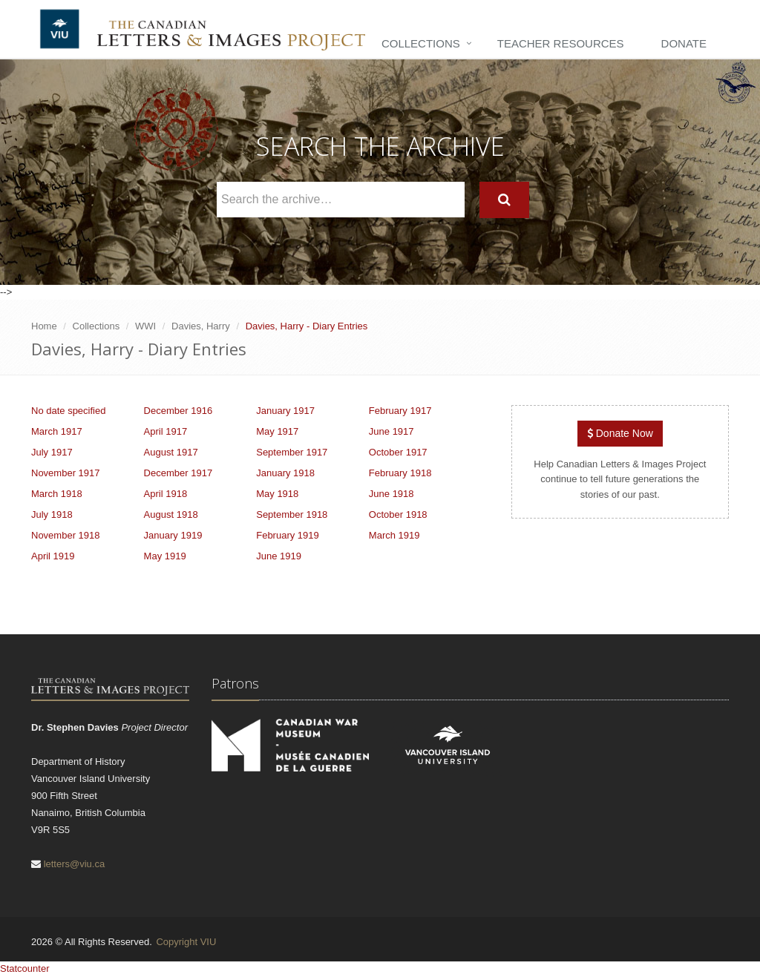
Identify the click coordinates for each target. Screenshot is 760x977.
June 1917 (391, 431)
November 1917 (65, 472)
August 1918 (171, 514)
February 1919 (287, 535)
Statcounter (25, 968)
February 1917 (400, 410)
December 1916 (178, 410)
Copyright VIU (186, 941)
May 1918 (277, 493)
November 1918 (65, 535)
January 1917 (285, 410)
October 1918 (398, 514)
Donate (684, 43)
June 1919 (278, 556)
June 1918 (391, 493)
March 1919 (394, 535)
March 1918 (56, 493)
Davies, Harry (200, 326)
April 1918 (166, 493)
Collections (420, 43)
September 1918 (291, 514)
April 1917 (166, 431)
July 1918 (52, 514)
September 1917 (291, 452)
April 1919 (53, 556)
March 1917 (56, 431)
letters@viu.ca (74, 863)
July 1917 (52, 452)
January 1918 (285, 472)
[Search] (504, 200)
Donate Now (620, 433)
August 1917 (171, 452)
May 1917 (277, 431)
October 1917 (398, 452)
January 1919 (173, 535)
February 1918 (400, 472)
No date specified (68, 410)
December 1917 (178, 472)
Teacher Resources (560, 43)
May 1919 (165, 556)
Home (44, 326)
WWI (145, 326)
